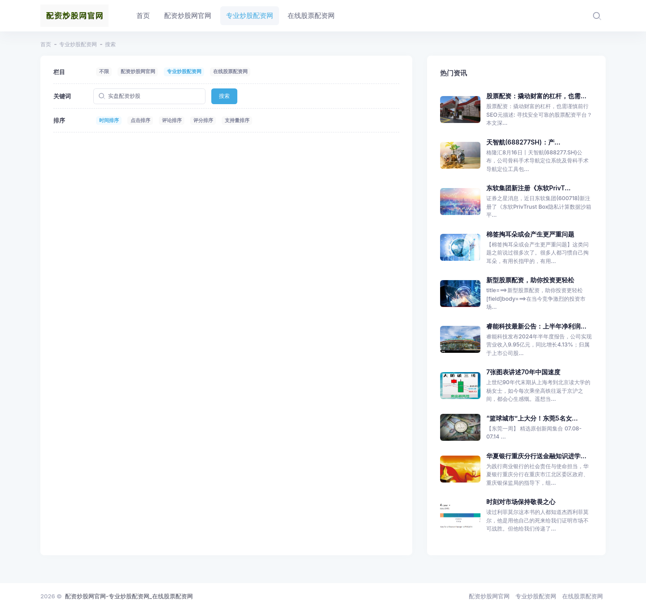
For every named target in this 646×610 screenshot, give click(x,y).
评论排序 (172, 120)
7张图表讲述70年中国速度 (523, 372)
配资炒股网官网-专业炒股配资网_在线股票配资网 (129, 596)
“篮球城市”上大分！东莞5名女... (532, 418)
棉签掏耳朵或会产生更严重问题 (530, 234)
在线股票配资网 (230, 71)
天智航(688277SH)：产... (523, 142)
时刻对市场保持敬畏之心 (520, 501)
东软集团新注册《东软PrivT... (528, 188)
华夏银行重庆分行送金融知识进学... (536, 456)
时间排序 (109, 120)
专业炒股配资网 (78, 44)
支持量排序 (237, 120)
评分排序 (203, 120)
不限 (104, 71)
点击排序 (140, 120)
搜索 (224, 95)
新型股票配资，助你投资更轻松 (530, 280)
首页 (45, 44)
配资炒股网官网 (138, 71)
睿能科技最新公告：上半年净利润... (536, 326)
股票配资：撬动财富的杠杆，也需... (536, 96)
